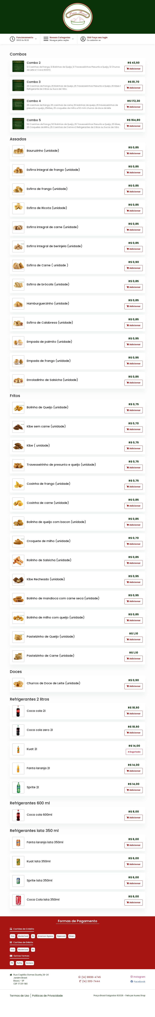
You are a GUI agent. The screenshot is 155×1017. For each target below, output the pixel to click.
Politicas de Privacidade (47, 996)
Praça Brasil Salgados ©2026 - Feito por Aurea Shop (118, 995)
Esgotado (134, 752)
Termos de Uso (19, 996)
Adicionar (134, 68)
